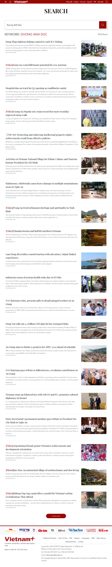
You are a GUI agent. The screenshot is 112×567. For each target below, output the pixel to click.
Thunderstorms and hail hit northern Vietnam (33, 231)
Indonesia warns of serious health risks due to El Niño (33, 277)
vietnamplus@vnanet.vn (54, 555)
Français (82, 2)
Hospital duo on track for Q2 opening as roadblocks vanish (36, 88)
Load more (56, 516)
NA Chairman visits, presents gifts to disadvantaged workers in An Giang (40, 302)
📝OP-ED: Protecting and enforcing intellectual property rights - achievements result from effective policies (39, 136)
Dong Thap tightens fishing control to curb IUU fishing (34, 41)
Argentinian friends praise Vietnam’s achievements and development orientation (38, 447)
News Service (101, 538)
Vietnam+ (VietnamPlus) (21, 1)
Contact (80, 542)
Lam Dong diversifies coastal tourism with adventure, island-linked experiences (41, 256)
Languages (85, 538)
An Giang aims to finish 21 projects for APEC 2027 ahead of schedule (41, 347)
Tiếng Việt (69, 2)
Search (56, 11)
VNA (93, 538)
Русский (100, 2)
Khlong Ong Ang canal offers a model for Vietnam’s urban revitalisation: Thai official (39, 495)
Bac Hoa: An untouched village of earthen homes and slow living (42, 470)
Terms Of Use (62, 538)
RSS (70, 538)
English (76, 2)
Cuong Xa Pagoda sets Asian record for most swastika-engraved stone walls (38, 113)
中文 (95, 2)
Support (77, 538)
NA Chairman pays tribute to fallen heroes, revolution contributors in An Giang (42, 372)
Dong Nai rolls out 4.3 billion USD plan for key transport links (37, 323)
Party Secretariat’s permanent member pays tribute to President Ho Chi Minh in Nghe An (41, 420)
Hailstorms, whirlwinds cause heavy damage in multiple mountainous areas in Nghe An (42, 185)
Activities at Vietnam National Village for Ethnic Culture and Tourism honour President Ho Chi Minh (41, 160)
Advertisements (70, 542)
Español (89, 2)
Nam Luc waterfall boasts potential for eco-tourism (36, 64)
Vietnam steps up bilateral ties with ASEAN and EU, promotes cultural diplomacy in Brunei (42, 396)
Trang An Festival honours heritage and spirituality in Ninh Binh (40, 209)
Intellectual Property (49, 538)
